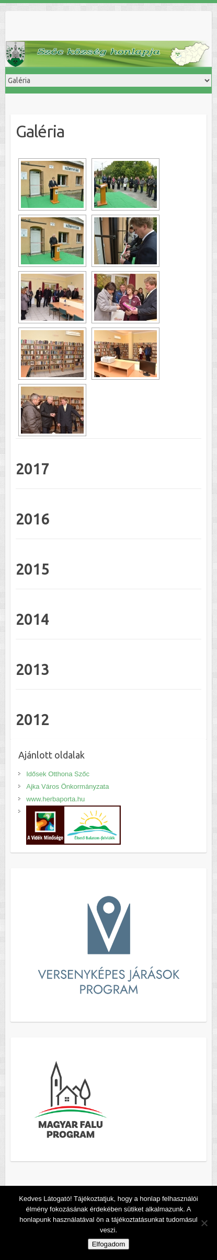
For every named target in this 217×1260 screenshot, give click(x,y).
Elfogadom (108, 1244)
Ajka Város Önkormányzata (67, 786)
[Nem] (204, 1223)
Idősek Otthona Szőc (57, 774)
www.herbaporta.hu (55, 799)
